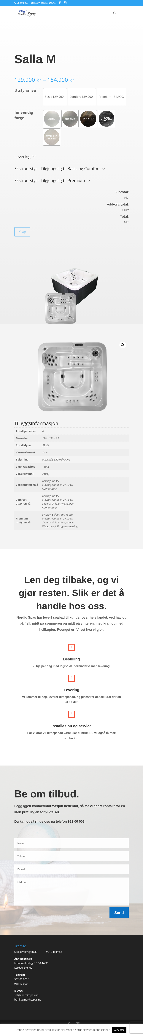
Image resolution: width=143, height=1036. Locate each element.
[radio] (55, 96)
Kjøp (22, 231)
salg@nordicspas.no (26, 995)
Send (119, 912)
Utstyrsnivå (25, 90)
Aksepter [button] (119, 1030)
